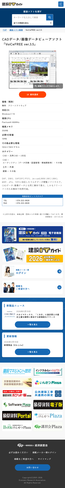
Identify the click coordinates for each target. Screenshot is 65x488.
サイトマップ (44, 458)
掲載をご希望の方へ (24, 458)
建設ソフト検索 (16, 30)
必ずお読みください (18, 452)
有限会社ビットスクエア (32, 196)
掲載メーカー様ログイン (44, 452)
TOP (5, 30)
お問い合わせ (32, 467)
